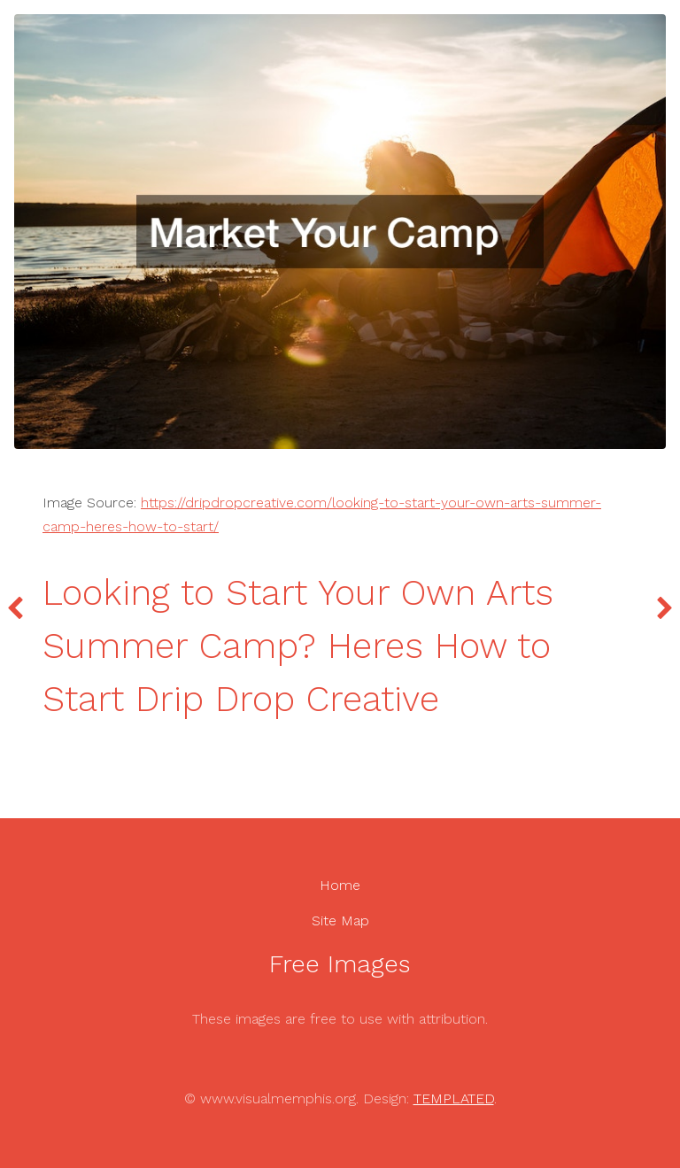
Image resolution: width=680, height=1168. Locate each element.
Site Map (340, 920)
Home (340, 885)
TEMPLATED (453, 1098)
